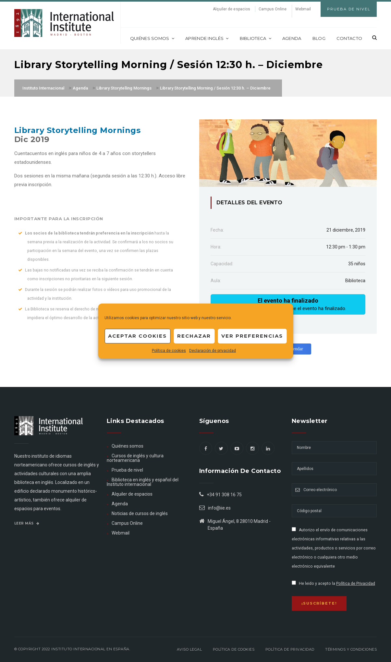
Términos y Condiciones (351, 649)
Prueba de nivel (127, 470)
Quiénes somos (152, 38)
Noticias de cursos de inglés (140, 513)
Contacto (349, 38)
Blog (318, 38)
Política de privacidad (289, 649)
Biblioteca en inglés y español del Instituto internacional (142, 482)
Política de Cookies (234, 649)
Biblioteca (255, 38)
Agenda (291, 38)
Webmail (303, 9)
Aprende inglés (207, 38)
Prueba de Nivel (348, 9)
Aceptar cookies (137, 336)
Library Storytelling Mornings (77, 130)
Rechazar (194, 336)
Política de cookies (169, 350)
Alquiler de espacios (231, 9)
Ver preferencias (252, 336)
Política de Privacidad (355, 583)
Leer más (27, 523)
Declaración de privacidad (212, 350)
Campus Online (273, 9)
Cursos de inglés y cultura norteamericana (135, 458)
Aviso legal (189, 649)
